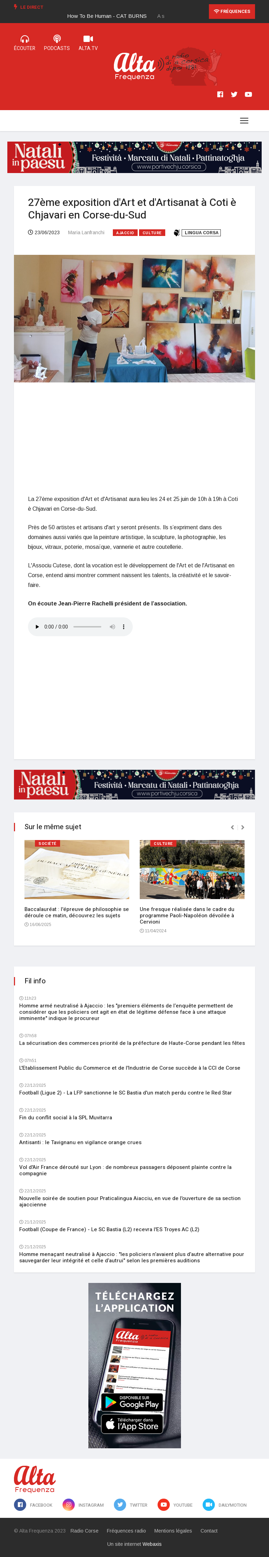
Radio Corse (85, 1531)
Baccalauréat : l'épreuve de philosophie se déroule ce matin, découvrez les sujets (76, 912)
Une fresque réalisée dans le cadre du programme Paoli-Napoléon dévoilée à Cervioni (187, 915)
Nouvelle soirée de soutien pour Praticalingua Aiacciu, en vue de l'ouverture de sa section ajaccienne (130, 1201)
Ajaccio (125, 233)
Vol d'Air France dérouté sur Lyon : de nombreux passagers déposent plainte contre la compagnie (125, 1170)
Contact (209, 1531)
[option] (112, 16)
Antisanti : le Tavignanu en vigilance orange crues (80, 1142)
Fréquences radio (126, 1531)
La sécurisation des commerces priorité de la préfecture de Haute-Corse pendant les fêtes (132, 1043)
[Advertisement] (134, 438)
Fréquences (232, 11)
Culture (152, 233)
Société (47, 844)
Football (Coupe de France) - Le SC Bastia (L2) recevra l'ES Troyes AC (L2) (109, 1229)
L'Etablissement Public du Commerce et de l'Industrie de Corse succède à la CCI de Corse (129, 1068)
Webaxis (152, 1544)
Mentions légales (173, 1531)
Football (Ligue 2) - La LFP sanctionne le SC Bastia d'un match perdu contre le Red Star (125, 1093)
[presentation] (232, 827)
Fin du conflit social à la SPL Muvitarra (65, 1117)
